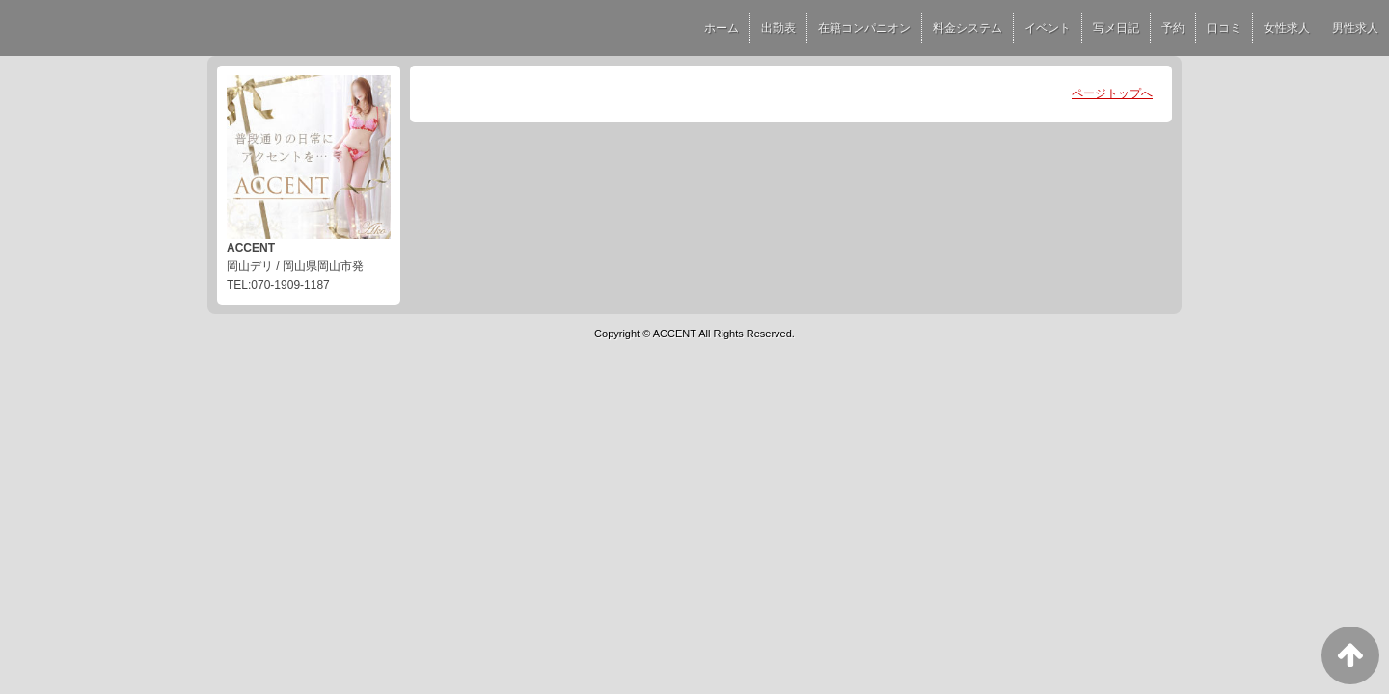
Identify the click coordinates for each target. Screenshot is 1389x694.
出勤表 (778, 28)
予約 (1173, 28)
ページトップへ (1112, 93)
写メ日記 (1116, 28)
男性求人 (1355, 28)
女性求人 (1287, 28)
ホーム (721, 28)
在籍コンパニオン (864, 28)
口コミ (1224, 28)
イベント (1047, 28)
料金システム (967, 28)
